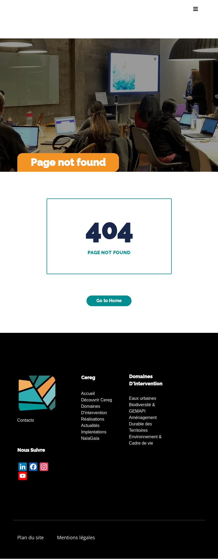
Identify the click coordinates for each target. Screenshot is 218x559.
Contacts (25, 420)
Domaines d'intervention (94, 409)
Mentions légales (76, 537)
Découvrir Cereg (96, 400)
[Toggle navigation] (195, 9)
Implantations (93, 432)
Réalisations (92, 419)
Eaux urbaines (142, 398)
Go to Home (109, 300)
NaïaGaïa (90, 438)
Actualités (90, 425)
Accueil (88, 393)
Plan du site (30, 537)
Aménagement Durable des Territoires (143, 424)
